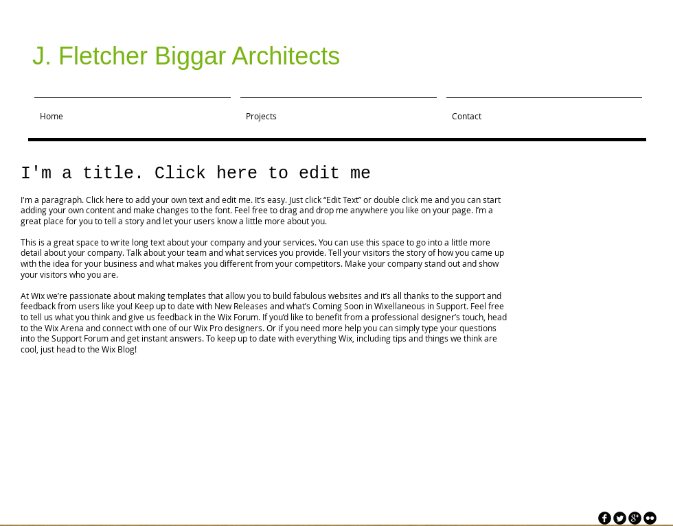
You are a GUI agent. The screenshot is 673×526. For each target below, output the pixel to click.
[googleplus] (634, 518)
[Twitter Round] (619, 518)
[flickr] (650, 518)
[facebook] (604, 518)
